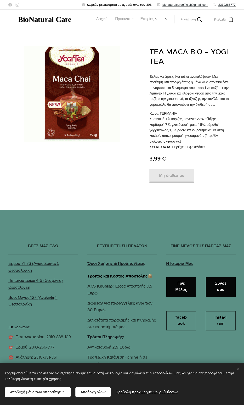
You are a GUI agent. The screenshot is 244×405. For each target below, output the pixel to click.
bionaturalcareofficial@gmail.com (185, 4)
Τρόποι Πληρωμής (105, 336)
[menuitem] (83, 19)
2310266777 (227, 4)
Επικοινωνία (18, 327)
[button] (191, 19)
